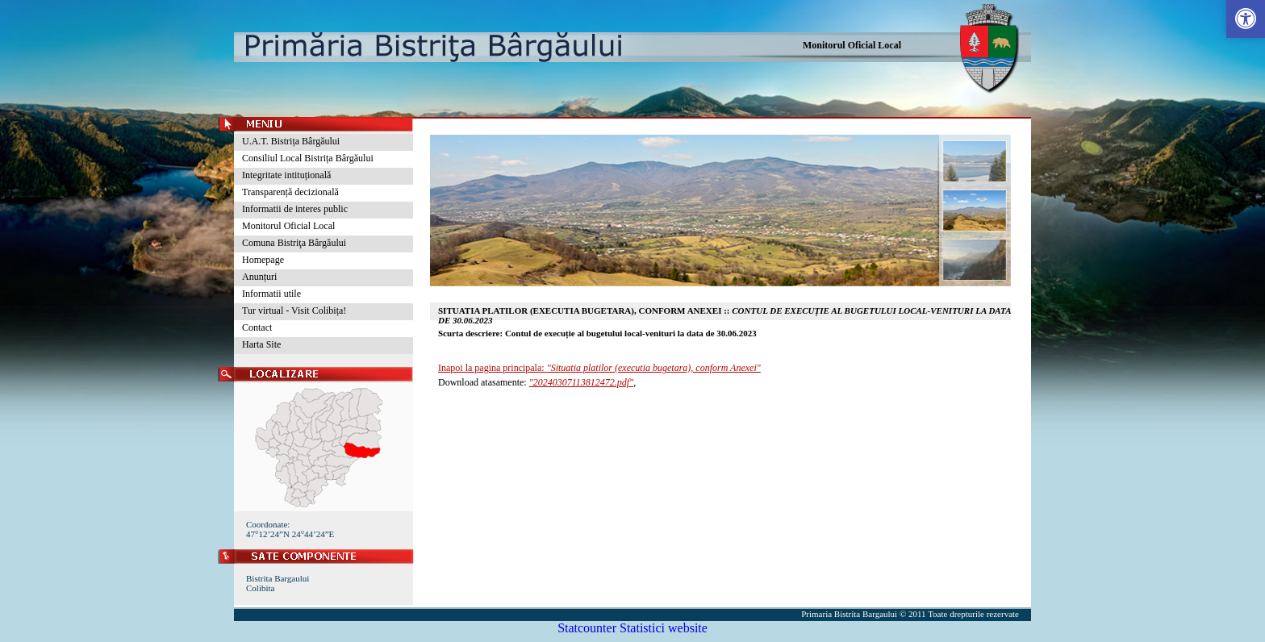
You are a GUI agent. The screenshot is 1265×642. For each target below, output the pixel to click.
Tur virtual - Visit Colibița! (294, 310)
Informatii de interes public (295, 209)
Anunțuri (259, 276)
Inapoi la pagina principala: (599, 367)
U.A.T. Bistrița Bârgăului (291, 141)
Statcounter (586, 628)
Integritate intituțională (286, 175)
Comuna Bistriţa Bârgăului (294, 242)
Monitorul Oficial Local (852, 45)
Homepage (263, 259)
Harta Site (261, 344)
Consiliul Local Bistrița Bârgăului (308, 158)
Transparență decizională (290, 192)
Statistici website (664, 628)
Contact (257, 327)
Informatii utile (271, 293)
